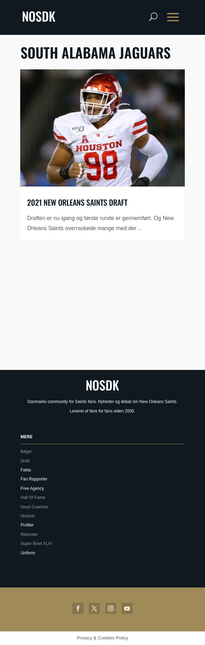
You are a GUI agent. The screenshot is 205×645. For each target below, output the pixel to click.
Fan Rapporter (34, 479)
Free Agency (32, 488)
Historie (28, 516)
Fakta (26, 470)
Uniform (28, 553)
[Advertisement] (113, 309)
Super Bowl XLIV (36, 543)
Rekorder (29, 534)
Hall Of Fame (33, 497)
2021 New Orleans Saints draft (77, 202)
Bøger (26, 451)
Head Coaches (34, 506)
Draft (25, 460)
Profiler (27, 525)
